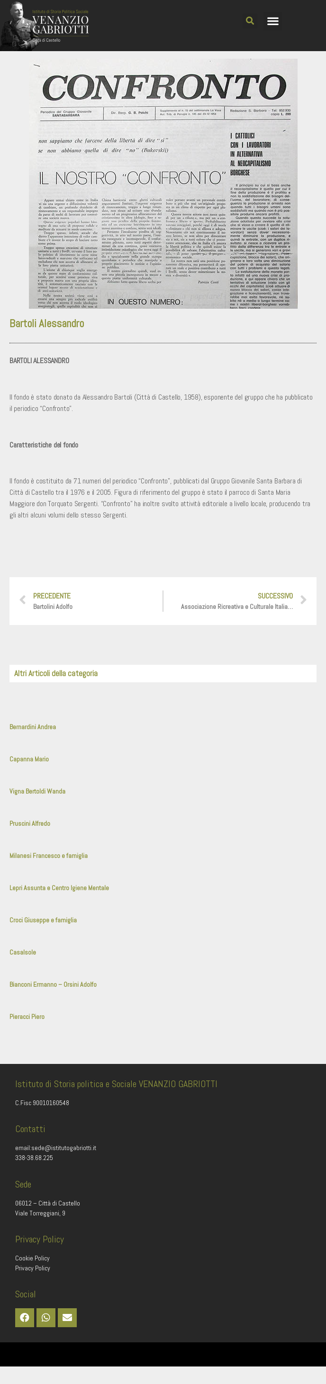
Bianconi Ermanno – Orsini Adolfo (53, 1002)
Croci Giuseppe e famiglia (43, 937)
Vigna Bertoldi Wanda (37, 808)
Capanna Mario (29, 776)
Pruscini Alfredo (29, 841)
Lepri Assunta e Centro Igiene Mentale (59, 905)
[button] (250, 21)
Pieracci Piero (27, 1034)
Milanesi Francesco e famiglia (48, 873)
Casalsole (22, 969)
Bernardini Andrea (32, 744)
